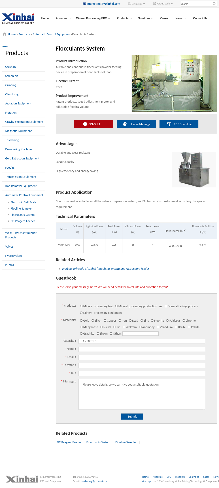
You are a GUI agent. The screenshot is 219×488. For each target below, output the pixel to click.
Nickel (105, 327)
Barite (180, 327)
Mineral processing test (96, 306)
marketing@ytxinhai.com (94, 481)
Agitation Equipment (18, 103)
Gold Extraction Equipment (22, 158)
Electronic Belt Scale (23, 202)
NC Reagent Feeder (23, 221)
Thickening (12, 140)
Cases (164, 18)
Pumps (9, 265)
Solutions (194, 476)
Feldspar (173, 321)
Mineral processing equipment (101, 313)
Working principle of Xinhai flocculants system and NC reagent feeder (105, 269)
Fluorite (157, 321)
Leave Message (141, 124)
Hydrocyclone (14, 256)
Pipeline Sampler (21, 208)
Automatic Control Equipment (51, 34)
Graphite (87, 333)
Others (115, 333)
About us (158, 476)
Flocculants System (23, 215)
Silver (96, 321)
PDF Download (183, 124)
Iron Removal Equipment (21, 186)
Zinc (144, 321)
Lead (133, 321)
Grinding (10, 85)
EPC (169, 476)
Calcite (194, 327)
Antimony (147, 327)
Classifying (12, 94)
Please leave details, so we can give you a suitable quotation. (142, 394)
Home (45, 18)
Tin (116, 327)
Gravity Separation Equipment (24, 122)
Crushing (11, 67)
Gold (84, 321)
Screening (11, 76)
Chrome (189, 321)
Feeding (10, 168)
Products (24, 34)
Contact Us (200, 18)
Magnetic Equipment (18, 131)
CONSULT (94, 124)
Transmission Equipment (20, 177)
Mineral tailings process (181, 306)
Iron (122, 321)
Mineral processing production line (138, 306)
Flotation (11, 113)
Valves (9, 246)
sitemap (146, 481)
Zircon (102, 333)
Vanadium (165, 327)
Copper (110, 321)
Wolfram (129, 327)
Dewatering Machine (18, 149)
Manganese (89, 327)
